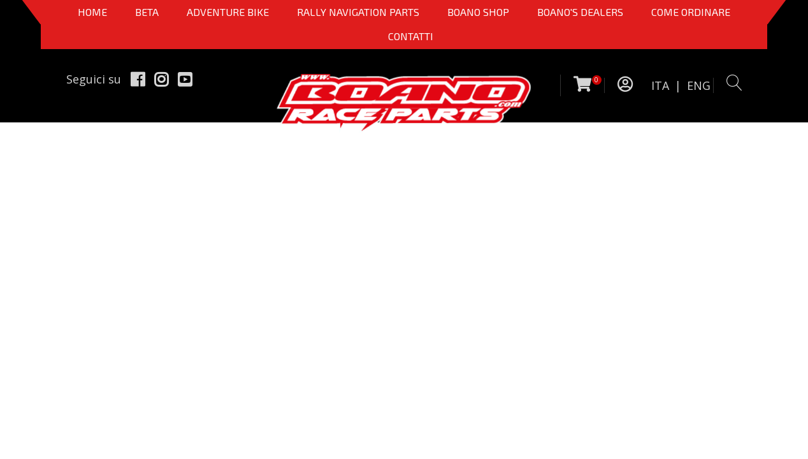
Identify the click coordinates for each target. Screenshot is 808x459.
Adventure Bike (228, 12)
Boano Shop (478, 12)
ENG (699, 85)
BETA (147, 12)
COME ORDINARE (690, 12)
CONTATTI (410, 36)
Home (92, 12)
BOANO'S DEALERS (580, 12)
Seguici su (93, 79)
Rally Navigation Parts (358, 12)
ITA (660, 85)
